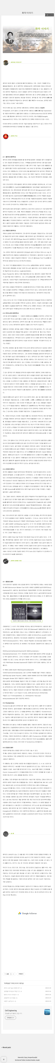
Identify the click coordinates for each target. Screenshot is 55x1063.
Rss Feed (17, 1060)
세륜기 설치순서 (9, 1001)
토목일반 (7, 983)
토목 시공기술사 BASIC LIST (12, 988)
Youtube (33, 1060)
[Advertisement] (27, 913)
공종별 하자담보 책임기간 (12, 991)
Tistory (25, 1057)
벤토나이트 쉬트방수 (10, 994)
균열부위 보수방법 (9, 998)
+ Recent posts (6, 1047)
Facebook (28, 1060)
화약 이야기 (27, 12)
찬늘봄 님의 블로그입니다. (13, 1013)
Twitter (23, 1060)
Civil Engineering (11, 1010)
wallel (35, 1057)
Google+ (38, 1060)
